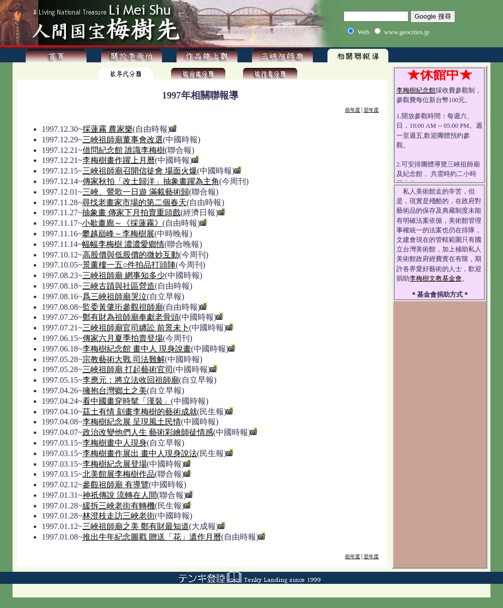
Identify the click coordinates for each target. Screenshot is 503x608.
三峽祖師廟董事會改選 (122, 139)
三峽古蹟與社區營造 (118, 286)
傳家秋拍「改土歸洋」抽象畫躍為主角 (150, 181)
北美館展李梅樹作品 (118, 474)
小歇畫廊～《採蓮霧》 (122, 223)
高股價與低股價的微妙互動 (130, 254)
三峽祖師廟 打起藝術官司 (127, 369)
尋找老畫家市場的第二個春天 (134, 202)
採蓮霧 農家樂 (107, 129)
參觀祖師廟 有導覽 (115, 484)
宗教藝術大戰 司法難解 (123, 359)
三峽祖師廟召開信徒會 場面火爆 (139, 170)
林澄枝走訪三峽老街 (118, 515)
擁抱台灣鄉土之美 (114, 390)
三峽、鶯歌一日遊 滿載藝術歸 (135, 192)
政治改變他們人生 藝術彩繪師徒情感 (147, 432)
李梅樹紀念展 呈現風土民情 (131, 421)
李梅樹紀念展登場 (114, 464)
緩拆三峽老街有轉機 (118, 505)
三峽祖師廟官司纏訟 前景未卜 (135, 327)
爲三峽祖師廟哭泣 (114, 296)
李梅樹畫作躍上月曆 (118, 160)
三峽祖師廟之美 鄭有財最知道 (135, 526)
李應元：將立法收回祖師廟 (130, 380)
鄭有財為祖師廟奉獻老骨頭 (130, 317)
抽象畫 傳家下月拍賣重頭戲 (131, 212)
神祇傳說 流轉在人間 (119, 495)
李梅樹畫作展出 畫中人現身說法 (139, 453)
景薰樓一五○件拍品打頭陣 (129, 264)
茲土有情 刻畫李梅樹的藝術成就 (139, 411)
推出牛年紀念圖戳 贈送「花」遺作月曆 (151, 537)
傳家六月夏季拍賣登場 (122, 338)
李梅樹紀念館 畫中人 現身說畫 (136, 348)
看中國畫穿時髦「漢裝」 (126, 401)
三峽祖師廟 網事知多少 (123, 275)
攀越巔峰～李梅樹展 (118, 233)
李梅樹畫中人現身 (114, 443)
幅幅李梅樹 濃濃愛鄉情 (123, 244)
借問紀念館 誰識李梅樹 (123, 150)
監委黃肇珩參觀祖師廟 (122, 307)
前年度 (352, 110)
